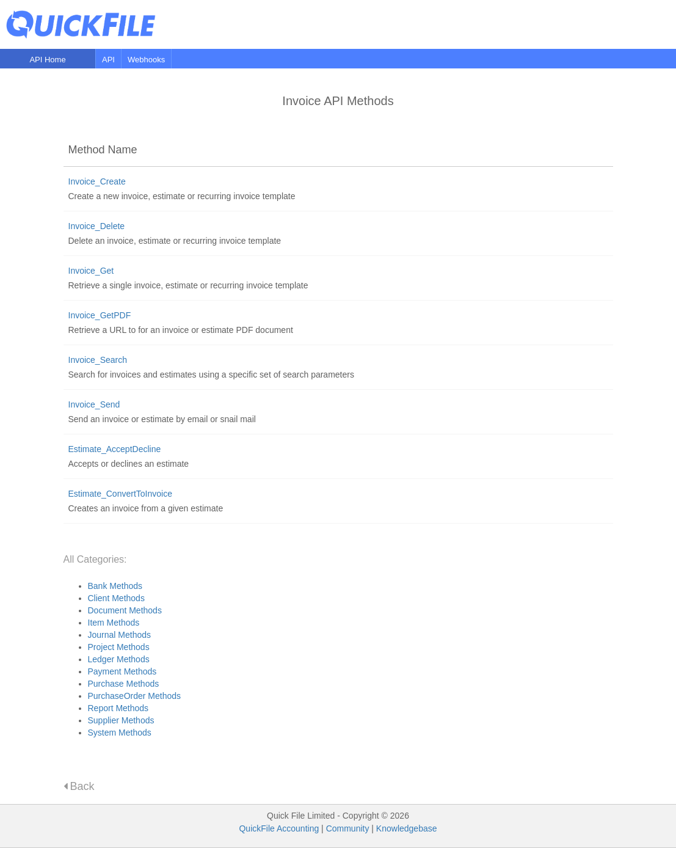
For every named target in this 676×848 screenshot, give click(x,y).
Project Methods (119, 647)
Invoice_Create (97, 181)
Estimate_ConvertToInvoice (120, 494)
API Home (47, 59)
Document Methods (125, 610)
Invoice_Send (94, 404)
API (108, 59)
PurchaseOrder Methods (134, 696)
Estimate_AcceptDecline (114, 449)
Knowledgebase (406, 828)
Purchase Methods (123, 684)
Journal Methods (119, 635)
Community (347, 828)
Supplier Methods (121, 720)
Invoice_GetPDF (99, 315)
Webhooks (146, 59)
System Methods (119, 732)
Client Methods (116, 598)
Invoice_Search (98, 360)
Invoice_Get (91, 271)
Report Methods (118, 708)
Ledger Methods (119, 659)
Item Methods (114, 622)
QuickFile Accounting (279, 828)
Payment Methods (122, 671)
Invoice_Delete (96, 226)
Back (79, 786)
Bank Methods (115, 586)
